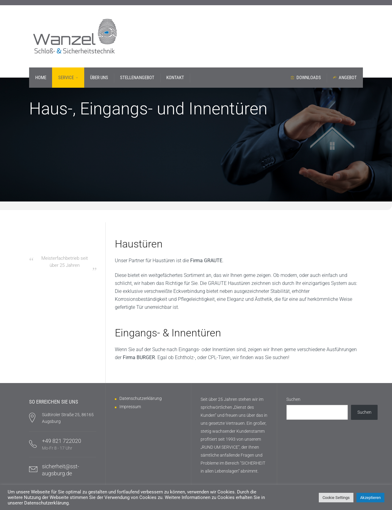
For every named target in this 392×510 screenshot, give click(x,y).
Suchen (293, 399)
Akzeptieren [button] (370, 497)
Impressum (130, 406)
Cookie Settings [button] (336, 497)
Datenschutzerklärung (140, 398)
